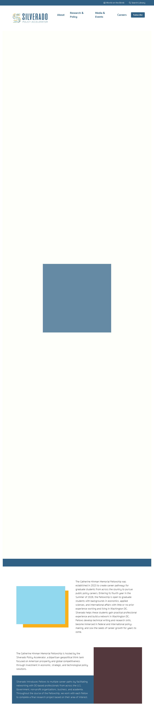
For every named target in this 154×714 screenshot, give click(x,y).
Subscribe (138, 15)
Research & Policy (76, 16)
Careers (122, 16)
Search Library (137, 2)
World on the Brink (113, 2)
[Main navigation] (98, 18)
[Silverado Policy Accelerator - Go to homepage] (30, 18)
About (60, 16)
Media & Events (100, 16)
